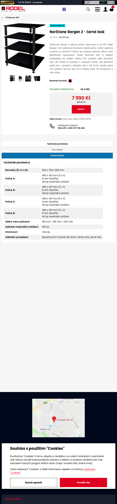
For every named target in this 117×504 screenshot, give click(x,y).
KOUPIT (81, 109)
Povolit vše (83, 482)
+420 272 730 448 (75, 128)
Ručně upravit (33, 482)
